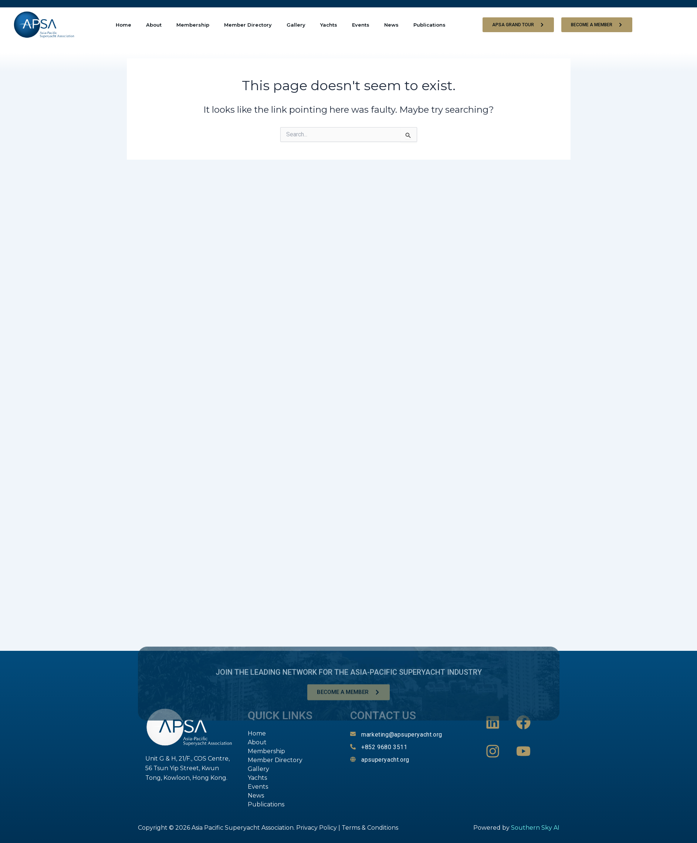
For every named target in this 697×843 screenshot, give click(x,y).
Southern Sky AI (535, 827)
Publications (429, 25)
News (391, 25)
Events (360, 25)
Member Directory (248, 25)
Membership (192, 25)
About (154, 25)
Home (123, 25)
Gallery (296, 25)
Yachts (328, 25)
